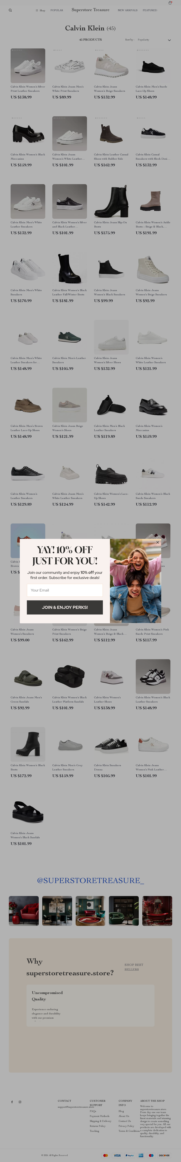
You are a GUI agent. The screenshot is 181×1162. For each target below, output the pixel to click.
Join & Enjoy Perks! (65, 607)
